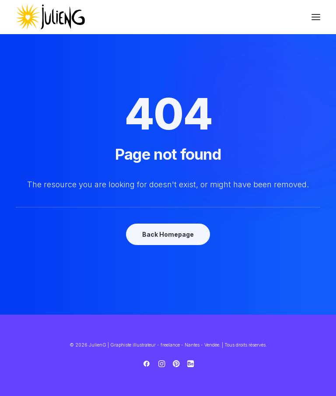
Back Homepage (168, 234)
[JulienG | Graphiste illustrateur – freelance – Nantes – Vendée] (51, 17)
